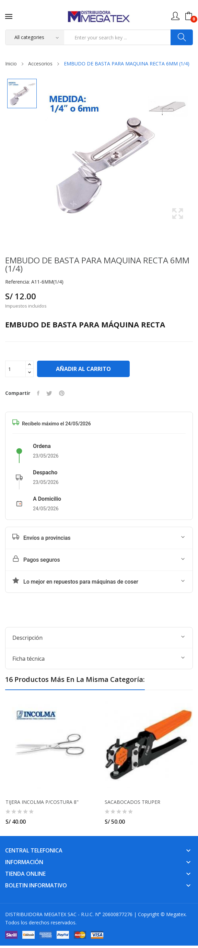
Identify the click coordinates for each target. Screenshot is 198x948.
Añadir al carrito (83, 369)
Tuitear (49, 393)
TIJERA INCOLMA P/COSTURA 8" (42, 802)
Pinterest (62, 393)
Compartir (38, 393)
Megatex (176, 914)
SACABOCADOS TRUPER (132, 802)
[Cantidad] (15, 369)
